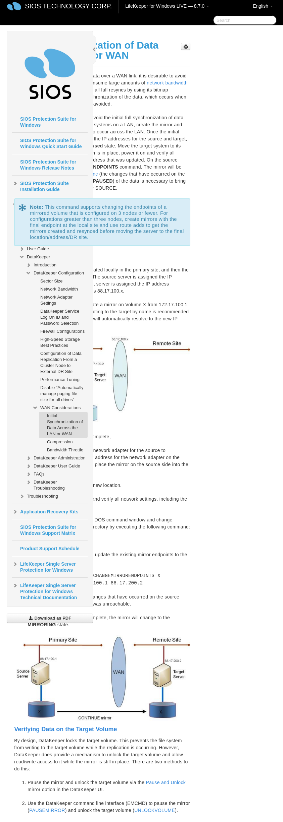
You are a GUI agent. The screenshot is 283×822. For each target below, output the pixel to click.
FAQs (35, 474)
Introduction (41, 265)
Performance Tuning (60, 379)
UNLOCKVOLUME (154, 810)
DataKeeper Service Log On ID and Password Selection (59, 317)
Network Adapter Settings (56, 300)
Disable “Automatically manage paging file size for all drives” (62, 393)
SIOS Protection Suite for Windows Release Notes (48, 165)
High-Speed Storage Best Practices (60, 342)
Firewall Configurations (62, 331)
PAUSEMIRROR (47, 810)
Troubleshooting (38, 496)
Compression (60, 441)
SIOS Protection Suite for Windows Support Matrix (48, 530)
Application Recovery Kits (45, 512)
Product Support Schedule (50, 548)
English (263, 6)
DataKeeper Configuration (55, 273)
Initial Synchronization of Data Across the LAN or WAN (65, 424)
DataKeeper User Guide (53, 466)
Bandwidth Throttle (65, 449)
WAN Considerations (56, 408)
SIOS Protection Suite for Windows (48, 122)
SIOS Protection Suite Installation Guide (40, 185)
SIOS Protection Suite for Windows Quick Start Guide (51, 143)
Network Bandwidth (59, 289)
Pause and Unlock (166, 782)
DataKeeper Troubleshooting (45, 484)
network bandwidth (167, 82)
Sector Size (51, 280)
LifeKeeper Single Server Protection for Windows (44, 566)
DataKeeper (34, 257)
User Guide (34, 249)
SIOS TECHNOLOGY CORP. (68, 6)
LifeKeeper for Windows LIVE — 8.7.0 (167, 6)
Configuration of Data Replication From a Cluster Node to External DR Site (61, 362)
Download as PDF (50, 618)
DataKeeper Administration (56, 458)
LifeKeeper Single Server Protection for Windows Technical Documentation (44, 590)
